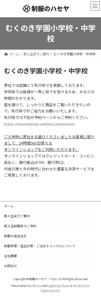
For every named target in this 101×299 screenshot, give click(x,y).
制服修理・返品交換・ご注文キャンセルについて (39, 246)
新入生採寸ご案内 (17, 216)
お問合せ (10, 266)
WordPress (34, 285)
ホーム (9, 206)
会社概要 (10, 256)
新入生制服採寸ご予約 (20, 226)
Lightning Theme (59, 285)
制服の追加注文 (17, 236)
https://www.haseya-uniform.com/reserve (39, 124)
